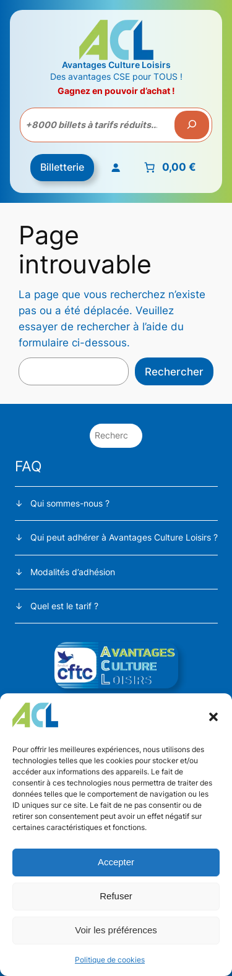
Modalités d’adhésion (72, 572)
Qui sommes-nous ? (70, 503)
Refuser (116, 896)
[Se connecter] (115, 167)
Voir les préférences (116, 930)
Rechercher (174, 372)
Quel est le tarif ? (64, 606)
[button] (213, 717)
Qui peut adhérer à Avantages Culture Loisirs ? (124, 537)
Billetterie (62, 167)
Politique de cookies (110, 959)
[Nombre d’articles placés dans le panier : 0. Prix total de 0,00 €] (168, 168)
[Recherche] (191, 125)
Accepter (116, 862)
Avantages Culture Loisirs (116, 64)
